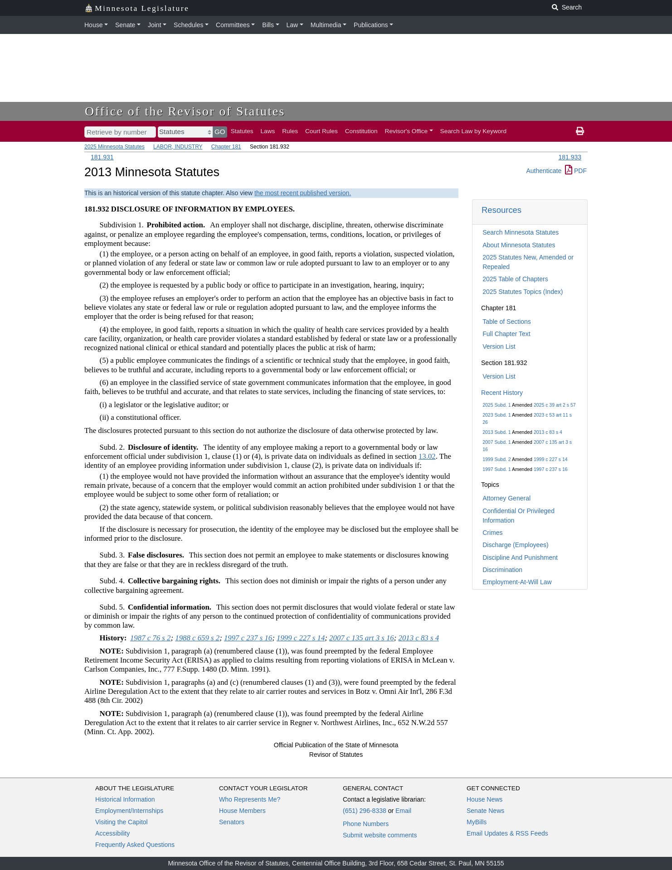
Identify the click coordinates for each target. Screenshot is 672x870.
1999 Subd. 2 (496, 459)
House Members (242, 810)
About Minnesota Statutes (518, 245)
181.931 (102, 157)
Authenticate (543, 170)
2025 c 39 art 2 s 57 (555, 405)
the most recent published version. (302, 193)
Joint (154, 25)
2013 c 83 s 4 (548, 432)
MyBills (477, 822)
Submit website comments (380, 835)
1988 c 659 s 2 (197, 638)
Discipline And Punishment (520, 557)
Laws (268, 131)
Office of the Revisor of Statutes (185, 111)
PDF (576, 170)
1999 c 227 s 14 (551, 459)
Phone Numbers (366, 823)
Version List (498, 346)
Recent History (502, 392)
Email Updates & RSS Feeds (507, 833)
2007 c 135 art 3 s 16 (361, 638)
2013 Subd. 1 (496, 432)
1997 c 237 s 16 (551, 469)
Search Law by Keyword (473, 131)
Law (292, 25)
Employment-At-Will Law (516, 582)
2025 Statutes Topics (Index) (522, 291)
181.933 (569, 157)
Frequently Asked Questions (135, 844)
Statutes (242, 131)
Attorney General (506, 498)
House (93, 25)
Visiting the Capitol (121, 822)
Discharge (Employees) (515, 544)
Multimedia (326, 25)
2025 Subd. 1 (496, 405)
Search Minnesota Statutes (520, 232)
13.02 (427, 456)
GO (219, 131)
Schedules (188, 25)
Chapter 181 (226, 147)
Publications (371, 25)
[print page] (580, 131)
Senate (125, 25)
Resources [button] (501, 210)
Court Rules (321, 131)
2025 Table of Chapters (515, 279)
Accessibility (112, 833)
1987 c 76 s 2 (150, 638)
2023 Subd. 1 (496, 415)
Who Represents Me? (249, 799)
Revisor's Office (406, 131)
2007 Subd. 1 (496, 442)
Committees (233, 25)
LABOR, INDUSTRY (177, 147)
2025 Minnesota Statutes (114, 147)
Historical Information (125, 799)
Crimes (492, 532)
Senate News (485, 810)
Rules (290, 131)
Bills (268, 25)
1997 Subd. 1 (496, 469)
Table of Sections (506, 321)
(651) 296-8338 (364, 810)
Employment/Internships (129, 810)
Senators (231, 822)
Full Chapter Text (506, 333)
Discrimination (502, 569)
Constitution (361, 131)
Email (403, 810)
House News (484, 799)
